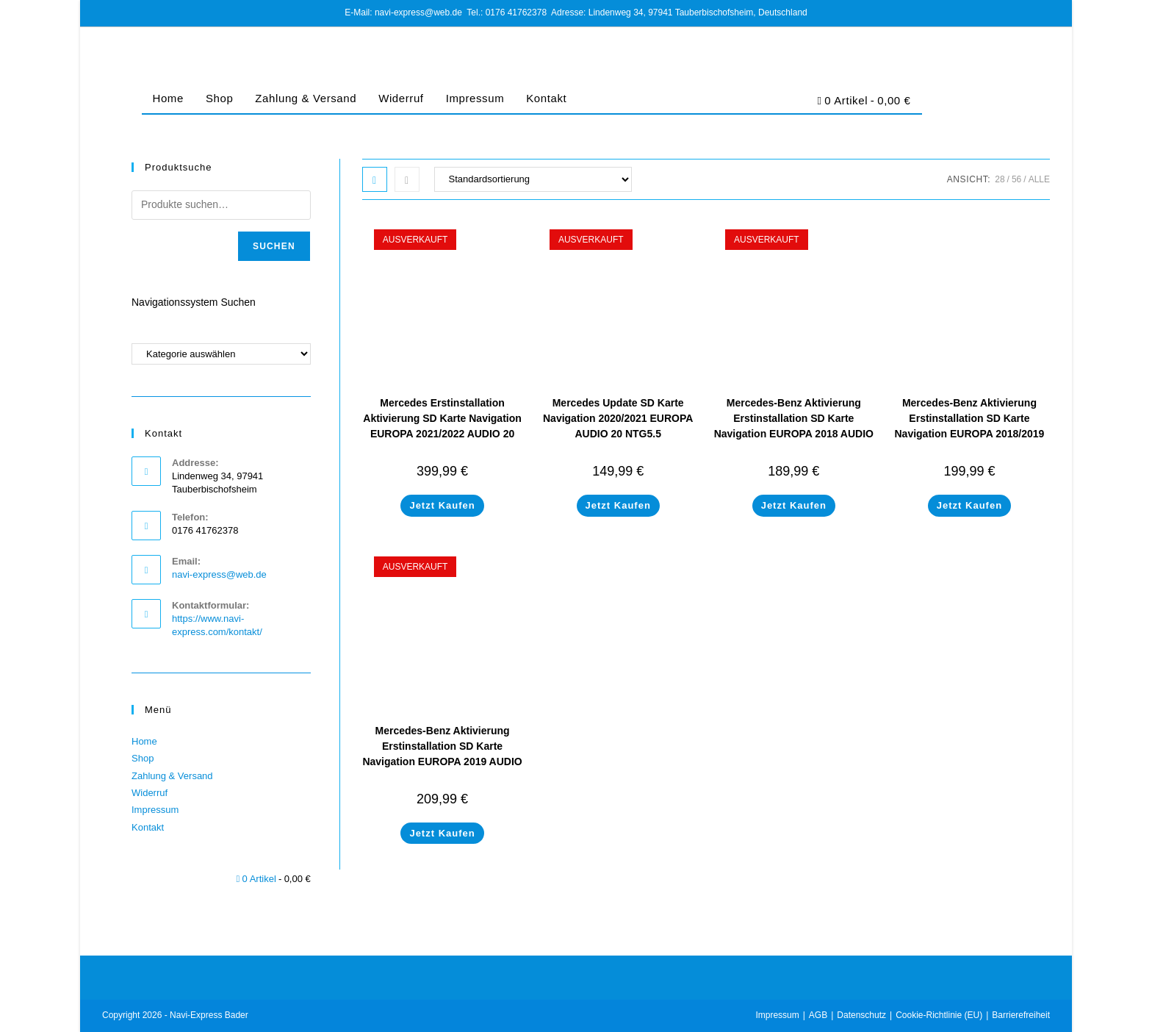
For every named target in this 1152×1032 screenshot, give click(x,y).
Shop (219, 98)
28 (999, 179)
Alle (1039, 179)
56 (1016, 179)
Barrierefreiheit (1021, 1015)
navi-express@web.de (219, 574)
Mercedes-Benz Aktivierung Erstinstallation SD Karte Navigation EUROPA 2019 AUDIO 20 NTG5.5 (442, 754)
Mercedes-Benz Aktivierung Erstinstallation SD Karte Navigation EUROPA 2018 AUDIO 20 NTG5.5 (794, 426)
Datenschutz (861, 1015)
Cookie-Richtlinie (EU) (939, 1015)
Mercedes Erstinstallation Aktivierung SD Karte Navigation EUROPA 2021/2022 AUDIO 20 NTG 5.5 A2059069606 (442, 426)
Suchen (274, 246)
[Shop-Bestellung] (533, 179)
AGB (818, 1015)
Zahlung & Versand (305, 98)
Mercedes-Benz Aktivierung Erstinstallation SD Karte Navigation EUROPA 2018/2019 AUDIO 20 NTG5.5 (970, 426)
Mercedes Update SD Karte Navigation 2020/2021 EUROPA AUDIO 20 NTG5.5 (618, 418)
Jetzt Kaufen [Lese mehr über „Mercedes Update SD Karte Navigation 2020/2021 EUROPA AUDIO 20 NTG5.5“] (618, 505)
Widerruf (400, 98)
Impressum (475, 98)
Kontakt (546, 98)
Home (168, 98)
